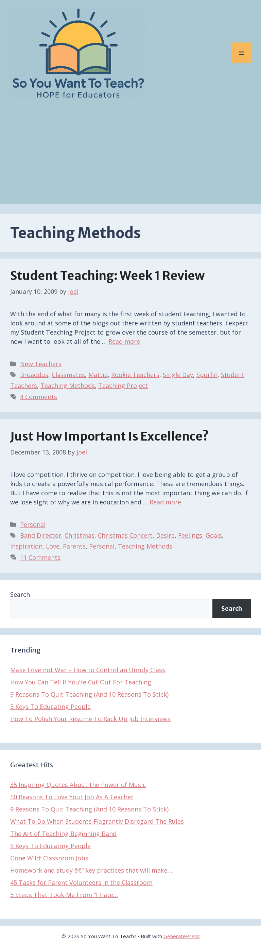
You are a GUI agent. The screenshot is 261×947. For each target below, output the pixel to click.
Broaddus (34, 375)
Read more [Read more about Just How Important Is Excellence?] (165, 502)
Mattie (98, 375)
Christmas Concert (125, 535)
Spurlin (207, 375)
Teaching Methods (67, 385)
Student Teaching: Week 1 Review (107, 275)
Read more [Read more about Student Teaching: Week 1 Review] (124, 341)
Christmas (79, 535)
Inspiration (26, 546)
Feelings (190, 535)
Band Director (40, 535)
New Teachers (41, 364)
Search (20, 594)
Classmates (68, 375)
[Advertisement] (130, 156)
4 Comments (38, 397)
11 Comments (40, 557)
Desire (165, 535)
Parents (74, 546)
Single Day (178, 375)
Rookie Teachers (135, 375)
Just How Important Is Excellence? (109, 436)
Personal (33, 524)
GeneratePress (181, 936)
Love (52, 546)
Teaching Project (123, 385)
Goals (214, 535)
